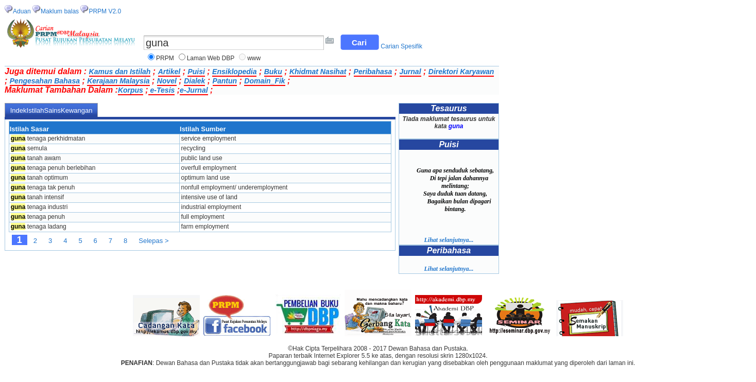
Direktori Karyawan (461, 71)
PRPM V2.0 (105, 11)
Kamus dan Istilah (120, 71)
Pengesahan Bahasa (45, 81)
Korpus (130, 90)
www (254, 58)
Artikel (169, 71)
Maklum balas (60, 11)
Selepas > (153, 241)
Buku (273, 71)
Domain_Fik (264, 81)
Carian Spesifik (401, 46)
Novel (167, 81)
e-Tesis (161, 90)
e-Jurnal (194, 90)
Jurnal (410, 71)
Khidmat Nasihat (317, 71)
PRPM (165, 58)
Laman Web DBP (211, 58)
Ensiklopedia (234, 71)
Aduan (22, 11)
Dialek (194, 81)
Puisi (195, 71)
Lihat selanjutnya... (448, 240)
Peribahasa (373, 71)
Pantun (225, 81)
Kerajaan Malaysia (118, 81)
